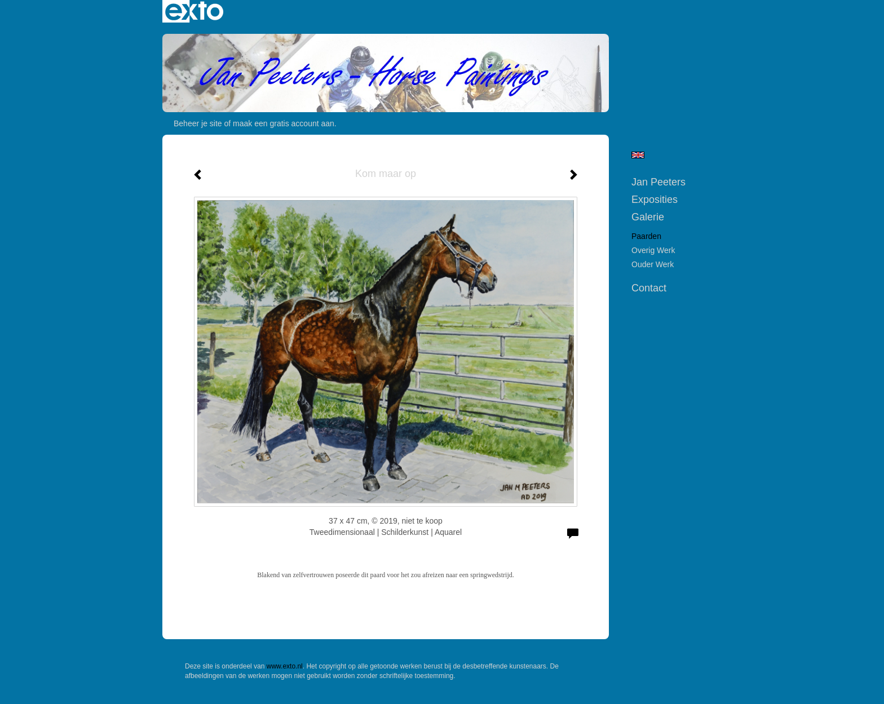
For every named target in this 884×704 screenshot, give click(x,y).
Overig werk (653, 250)
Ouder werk (652, 264)
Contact (648, 288)
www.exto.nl (285, 666)
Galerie (647, 217)
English (637, 155)
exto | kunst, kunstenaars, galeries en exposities (194, 11)
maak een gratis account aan (283, 123)
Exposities (654, 199)
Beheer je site (198, 123)
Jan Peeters (658, 182)
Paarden (646, 236)
